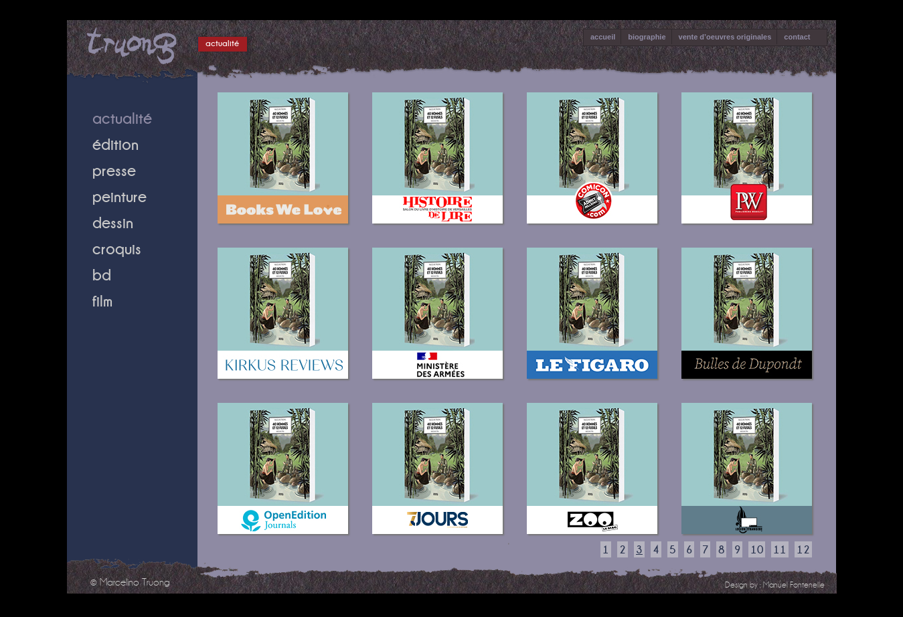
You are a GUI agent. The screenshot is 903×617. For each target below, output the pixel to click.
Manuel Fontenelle (794, 585)
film (102, 301)
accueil (602, 37)
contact (797, 37)
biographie (646, 37)
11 (780, 549)
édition (115, 144)
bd (101, 275)
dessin (112, 222)
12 (803, 549)
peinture (119, 196)
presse (114, 170)
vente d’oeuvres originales (725, 37)
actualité (222, 43)
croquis (116, 249)
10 (756, 549)
